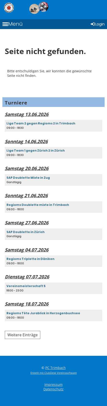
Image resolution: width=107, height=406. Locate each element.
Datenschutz (53, 389)
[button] (53, 125)
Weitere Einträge (22, 335)
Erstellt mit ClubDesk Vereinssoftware (53, 373)
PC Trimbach (55, 367)
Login (97, 24)
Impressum (53, 384)
